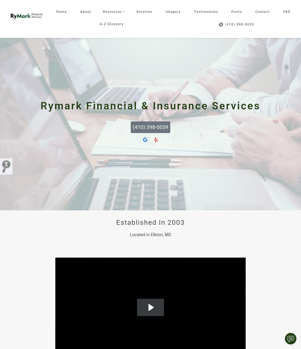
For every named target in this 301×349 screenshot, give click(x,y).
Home (61, 12)
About (85, 12)
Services (144, 12)
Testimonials (206, 12)
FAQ (286, 12)
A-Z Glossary (111, 24)
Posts (236, 12)
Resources (112, 12)
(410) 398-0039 (236, 24)
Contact (262, 12)
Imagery (173, 12)
